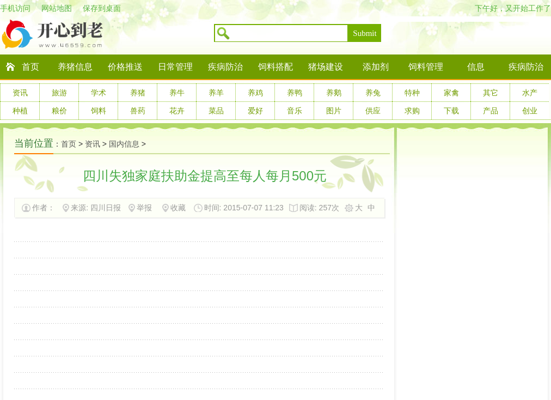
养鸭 (294, 92)
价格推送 (125, 66)
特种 (412, 92)
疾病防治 (225, 66)
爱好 (255, 110)
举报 (144, 207)
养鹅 (333, 92)
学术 (98, 92)
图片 (333, 110)
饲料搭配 (275, 66)
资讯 (20, 92)
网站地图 (56, 8)
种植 (20, 110)
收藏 (178, 207)
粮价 (59, 110)
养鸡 (255, 92)
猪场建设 (325, 66)
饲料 (98, 110)
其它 (490, 92)
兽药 (137, 110)
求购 (412, 110)
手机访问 (15, 8)
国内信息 (124, 144)
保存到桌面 (102, 8)
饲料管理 (425, 66)
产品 (490, 110)
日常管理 (175, 66)
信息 (476, 66)
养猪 (137, 92)
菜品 (216, 110)
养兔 (373, 92)
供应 (373, 110)
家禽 (451, 92)
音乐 (294, 110)
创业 (529, 110)
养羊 (216, 92)
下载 (451, 110)
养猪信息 (75, 66)
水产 (529, 92)
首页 (30, 66)
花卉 (177, 110)
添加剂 (376, 66)
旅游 (59, 92)
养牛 (177, 92)
